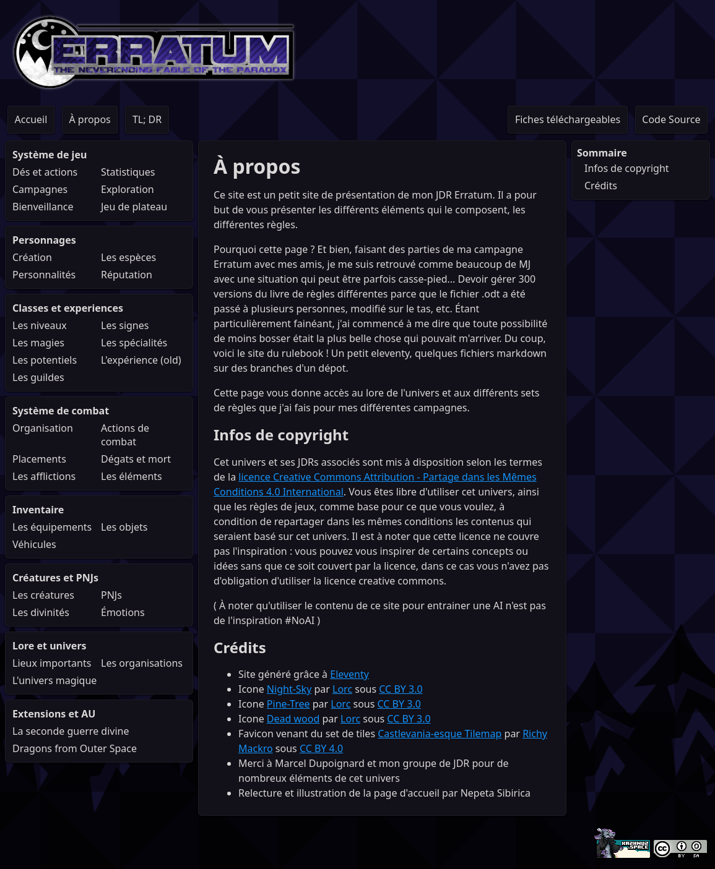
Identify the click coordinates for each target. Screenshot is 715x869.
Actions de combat (125, 434)
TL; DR (147, 119)
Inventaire (38, 509)
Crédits (600, 185)
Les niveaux (39, 325)
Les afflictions (44, 476)
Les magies (38, 342)
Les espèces (128, 257)
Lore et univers (49, 646)
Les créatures (43, 595)
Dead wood (293, 719)
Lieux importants (51, 663)
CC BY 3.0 (400, 689)
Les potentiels (44, 360)
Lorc (342, 689)
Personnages (44, 240)
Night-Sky (289, 689)
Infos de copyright (626, 168)
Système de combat (60, 410)
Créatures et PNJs (55, 577)
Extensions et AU (53, 714)
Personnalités (44, 274)
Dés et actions (44, 172)
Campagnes (39, 189)
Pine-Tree (288, 704)
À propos (89, 119)
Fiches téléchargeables (567, 119)
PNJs (111, 595)
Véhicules (34, 544)
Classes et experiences (67, 308)
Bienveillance (43, 206)
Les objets (124, 527)
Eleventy (349, 674)
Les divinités (40, 612)
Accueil (31, 119)
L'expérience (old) (141, 360)
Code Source (671, 119)
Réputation (126, 274)
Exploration (127, 189)
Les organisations (142, 663)
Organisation (42, 428)
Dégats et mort (136, 459)
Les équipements (52, 527)
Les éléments (131, 476)
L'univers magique (54, 680)
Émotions (123, 612)
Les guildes (38, 377)
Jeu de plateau (134, 206)
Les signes (125, 325)
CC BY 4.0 (321, 748)
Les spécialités (134, 342)
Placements (39, 459)
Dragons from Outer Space (74, 748)
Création (32, 257)
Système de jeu (49, 154)
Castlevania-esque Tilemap (439, 733)
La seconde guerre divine (70, 731)
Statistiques (128, 172)
